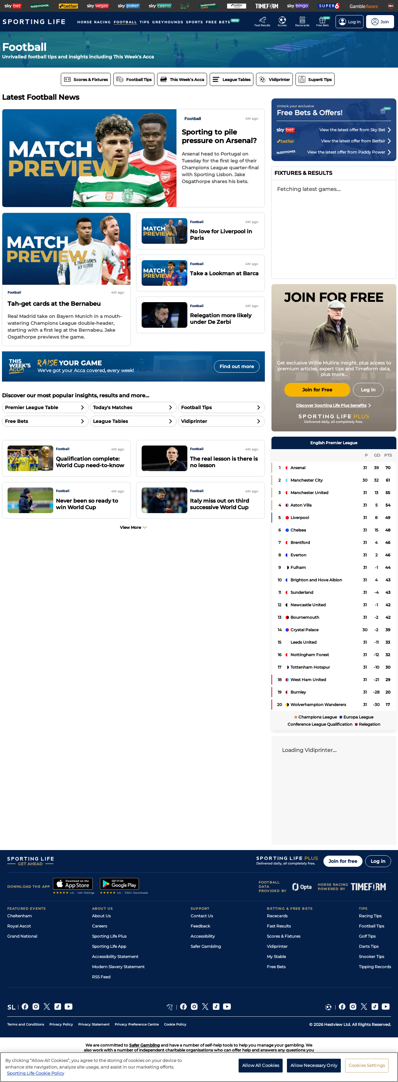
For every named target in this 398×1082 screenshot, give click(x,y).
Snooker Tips (371, 956)
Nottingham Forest (310, 654)
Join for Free (317, 390)
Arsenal (298, 467)
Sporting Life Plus (109, 936)
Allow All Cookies (260, 1065)
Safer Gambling (206, 946)
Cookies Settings (367, 1065)
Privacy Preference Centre (137, 1024)
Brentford (300, 542)
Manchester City (307, 480)
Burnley (298, 692)
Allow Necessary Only (314, 1065)
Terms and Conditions (25, 1024)
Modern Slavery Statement (118, 966)
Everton (298, 554)
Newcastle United (308, 604)
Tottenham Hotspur (310, 667)
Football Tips (371, 926)
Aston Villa (301, 505)
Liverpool (300, 517)
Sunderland (302, 592)
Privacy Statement (93, 1024)
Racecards (277, 915)
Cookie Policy (175, 1024)
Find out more (237, 366)
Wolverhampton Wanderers (318, 704)
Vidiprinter (277, 946)
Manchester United (309, 492)
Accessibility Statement (115, 956)
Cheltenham (19, 915)
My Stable (276, 956)
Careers (99, 926)
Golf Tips (367, 936)
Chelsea (298, 530)
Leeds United (303, 642)
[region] (199, 1067)
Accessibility (203, 936)
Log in (378, 861)
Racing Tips (370, 915)
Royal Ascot (19, 926)
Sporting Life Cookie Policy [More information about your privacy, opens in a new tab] (35, 1073)
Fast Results (279, 926)
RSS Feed (101, 976)
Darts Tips (369, 946)
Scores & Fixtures (283, 936)
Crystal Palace (304, 629)
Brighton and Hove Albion (316, 579)
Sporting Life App (109, 946)
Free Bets (276, 966)
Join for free (343, 861)
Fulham (298, 567)
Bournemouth (305, 617)
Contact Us (202, 915)
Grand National (22, 936)
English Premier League (333, 442)
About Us (101, 915)
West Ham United (308, 679)
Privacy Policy (61, 1024)
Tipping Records (375, 966)
